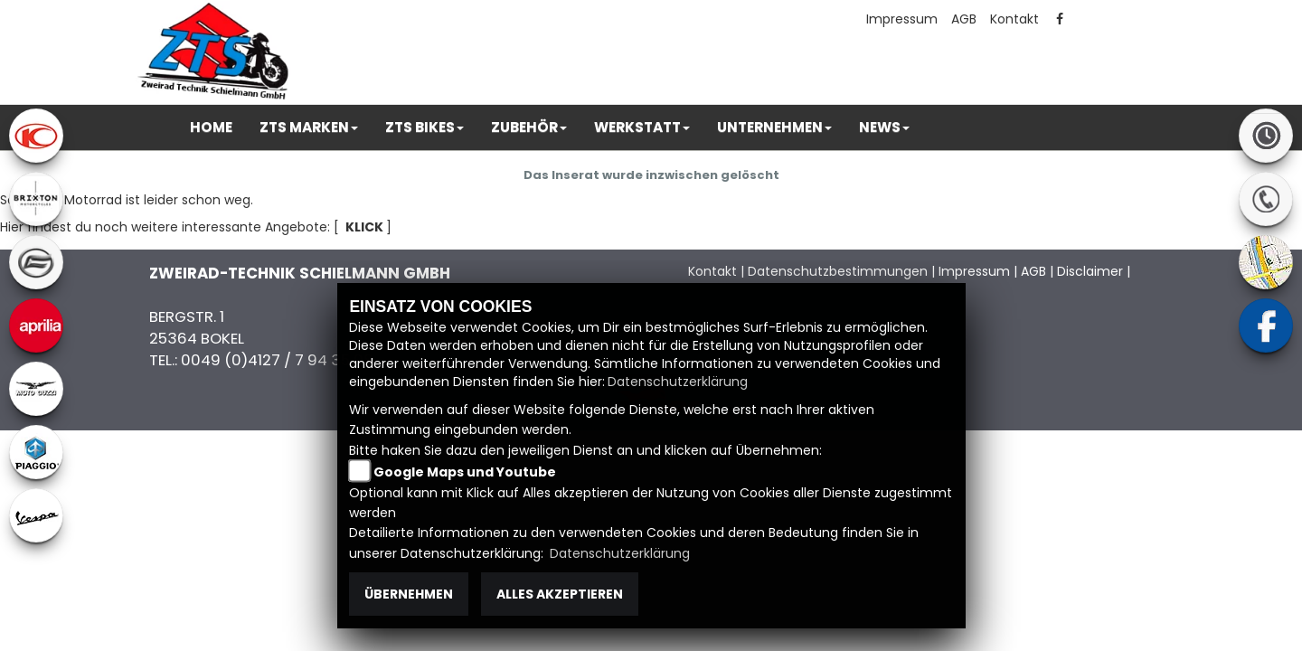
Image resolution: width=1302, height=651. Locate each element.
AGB (963, 19)
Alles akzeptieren (559, 594)
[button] (309, 127)
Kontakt (1014, 19)
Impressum (902, 19)
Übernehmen (408, 594)
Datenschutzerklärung (678, 382)
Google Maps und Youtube (464, 472)
